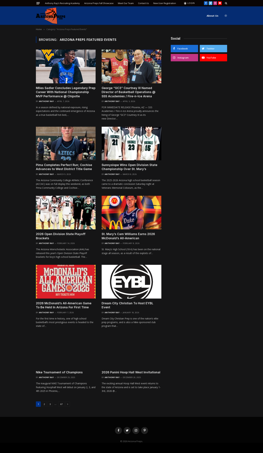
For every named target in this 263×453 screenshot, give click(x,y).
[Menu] (38, 3)
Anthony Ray (46, 101)
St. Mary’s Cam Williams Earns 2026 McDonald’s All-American (128, 236)
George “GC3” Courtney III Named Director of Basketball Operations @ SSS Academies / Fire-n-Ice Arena (128, 92)
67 (61, 404)
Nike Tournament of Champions (59, 372)
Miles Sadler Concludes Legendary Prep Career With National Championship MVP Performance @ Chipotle (65, 92)
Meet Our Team (126, 3)
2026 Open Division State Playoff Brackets (60, 236)
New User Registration (164, 3)
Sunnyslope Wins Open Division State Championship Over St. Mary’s (129, 167)
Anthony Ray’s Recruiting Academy (62, 3)
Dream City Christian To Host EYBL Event (127, 305)
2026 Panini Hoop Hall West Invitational (131, 372)
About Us (212, 15)
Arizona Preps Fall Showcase (99, 3)
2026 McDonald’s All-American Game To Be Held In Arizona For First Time (63, 305)
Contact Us (143, 3)
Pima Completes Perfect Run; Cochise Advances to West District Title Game (64, 167)
